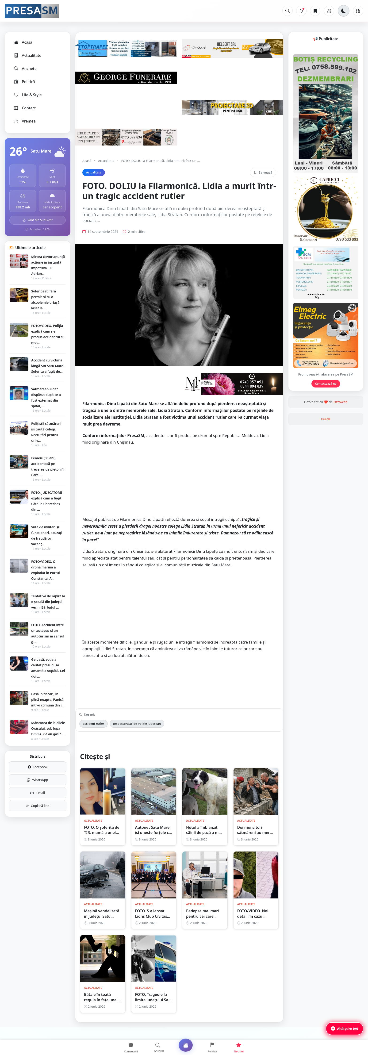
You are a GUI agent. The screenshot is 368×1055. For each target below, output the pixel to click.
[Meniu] (358, 11)
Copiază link (38, 805)
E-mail (37, 792)
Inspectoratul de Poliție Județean (137, 734)
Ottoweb (340, 461)
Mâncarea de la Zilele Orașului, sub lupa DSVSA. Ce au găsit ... (48, 728)
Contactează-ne (326, 443)
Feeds (325, 478)
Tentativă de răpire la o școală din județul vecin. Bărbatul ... (48, 602)
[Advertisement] (179, 493)
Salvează (263, 172)
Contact (24, 108)
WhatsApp (37, 779)
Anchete (25, 68)
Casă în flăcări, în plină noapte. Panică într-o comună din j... (47, 699)
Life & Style (27, 95)
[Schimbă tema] (343, 11)
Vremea (24, 121)
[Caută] (287, 11)
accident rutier (93, 734)
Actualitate (27, 55)
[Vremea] (329, 11)
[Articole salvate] (315, 11)
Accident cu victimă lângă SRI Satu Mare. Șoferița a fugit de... (47, 366)
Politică (24, 81)
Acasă (22, 42)
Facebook (38, 766)
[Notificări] (301, 11)
